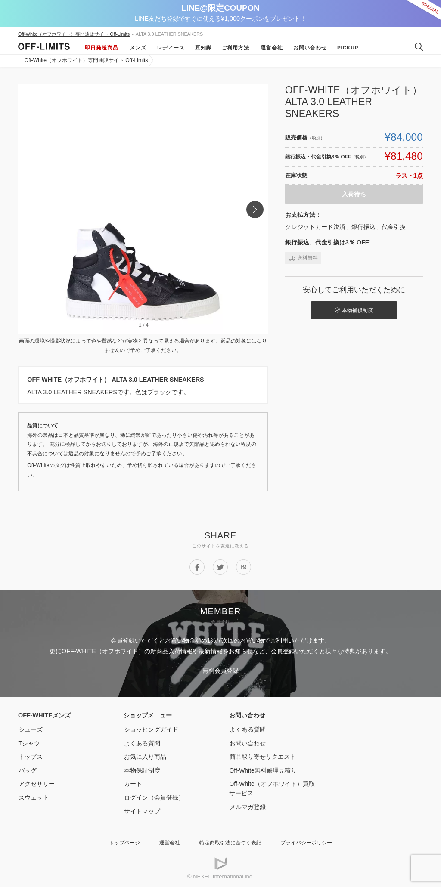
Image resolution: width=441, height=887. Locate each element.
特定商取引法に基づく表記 (230, 841)
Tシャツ (29, 742)
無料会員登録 (220, 670)
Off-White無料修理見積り (263, 769)
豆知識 (202, 47)
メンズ (137, 47)
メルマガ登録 (247, 806)
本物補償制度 (354, 310)
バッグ (27, 769)
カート (133, 782)
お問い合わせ (309, 47)
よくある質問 (142, 742)
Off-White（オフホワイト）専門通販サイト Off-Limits (74, 34)
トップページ (119, 841)
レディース (170, 47)
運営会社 (271, 47)
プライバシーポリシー (311, 841)
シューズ (30, 728)
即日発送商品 (101, 47)
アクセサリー (36, 782)
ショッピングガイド (151, 728)
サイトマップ (142, 810)
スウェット (33, 796)
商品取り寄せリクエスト (262, 755)
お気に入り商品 (145, 755)
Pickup (347, 47)
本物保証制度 (142, 769)
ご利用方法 (235, 47)
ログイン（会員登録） (154, 796)
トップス (30, 755)
